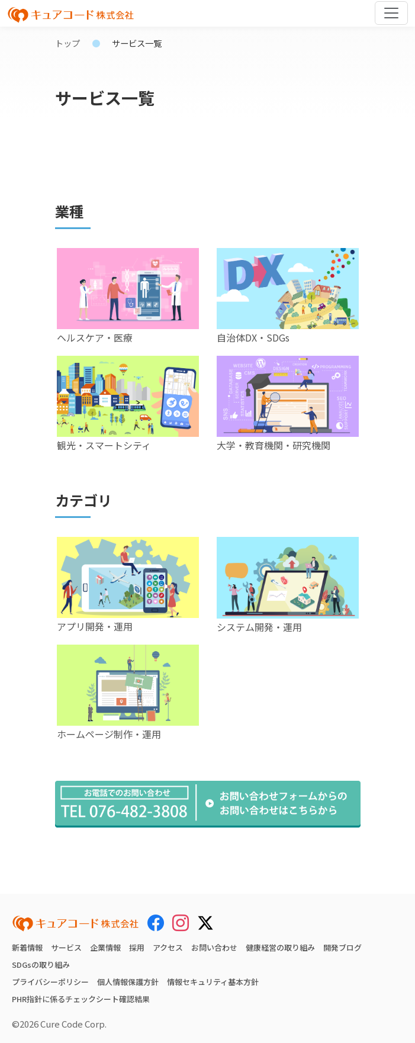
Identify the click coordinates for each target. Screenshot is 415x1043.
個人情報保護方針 (128, 981)
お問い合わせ (214, 947)
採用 (136, 947)
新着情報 (27, 947)
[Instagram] (180, 923)
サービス (66, 947)
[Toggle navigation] (391, 13)
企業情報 (105, 947)
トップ (67, 43)
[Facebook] (155, 923)
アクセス (168, 947)
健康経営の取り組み (280, 947)
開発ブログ (342, 947)
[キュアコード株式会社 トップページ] (75, 923)
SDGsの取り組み (41, 964)
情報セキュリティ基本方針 (213, 981)
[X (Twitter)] (205, 921)
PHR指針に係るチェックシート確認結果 (81, 999)
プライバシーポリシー (50, 981)
